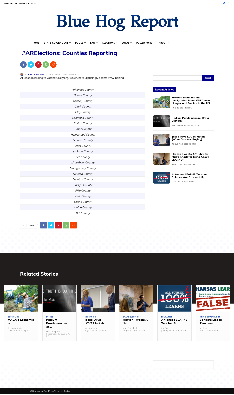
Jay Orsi (165, 329)
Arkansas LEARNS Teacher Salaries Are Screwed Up (190, 175)
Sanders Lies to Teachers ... (211, 322)
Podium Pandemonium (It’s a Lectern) (191, 119)
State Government (211, 318)
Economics (14, 318)
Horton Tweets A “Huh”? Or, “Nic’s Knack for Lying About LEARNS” (189, 156)
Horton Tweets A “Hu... (135, 322)
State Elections (132, 318)
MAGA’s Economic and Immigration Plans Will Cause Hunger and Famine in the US (191, 100)
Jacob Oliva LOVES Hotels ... (96, 322)
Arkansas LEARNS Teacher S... (174, 322)
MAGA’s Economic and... (21, 322)
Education (90, 318)
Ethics (50, 318)
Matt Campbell (36, 74)
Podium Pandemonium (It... (56, 324)
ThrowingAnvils (15, 329)
